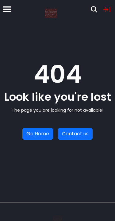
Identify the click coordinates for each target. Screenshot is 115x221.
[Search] (94, 9)
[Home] (51, 9)
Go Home (37, 133)
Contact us (75, 133)
